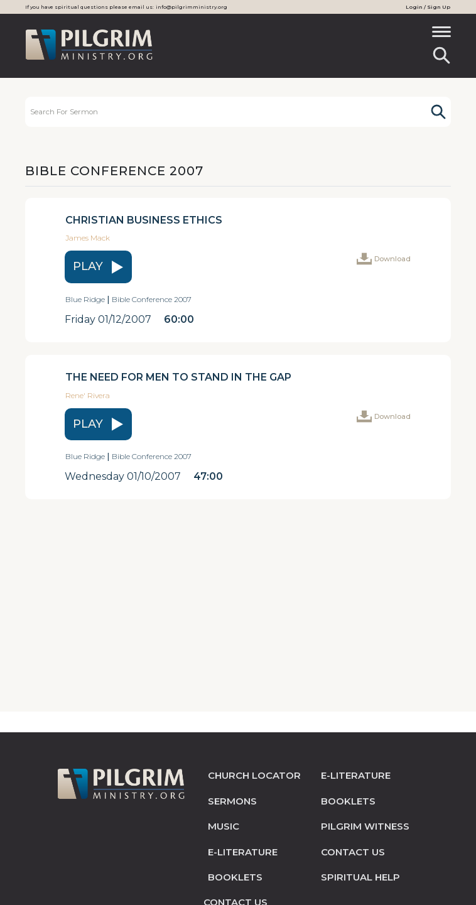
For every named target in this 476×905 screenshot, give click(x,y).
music (223, 826)
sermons (232, 801)
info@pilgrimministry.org (191, 7)
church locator (254, 775)
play (98, 266)
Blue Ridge (85, 299)
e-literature (243, 852)
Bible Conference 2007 (152, 299)
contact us (353, 852)
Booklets (235, 877)
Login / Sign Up (428, 7)
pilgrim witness (365, 826)
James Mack (87, 237)
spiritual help (360, 877)
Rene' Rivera (87, 395)
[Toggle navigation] (441, 35)
